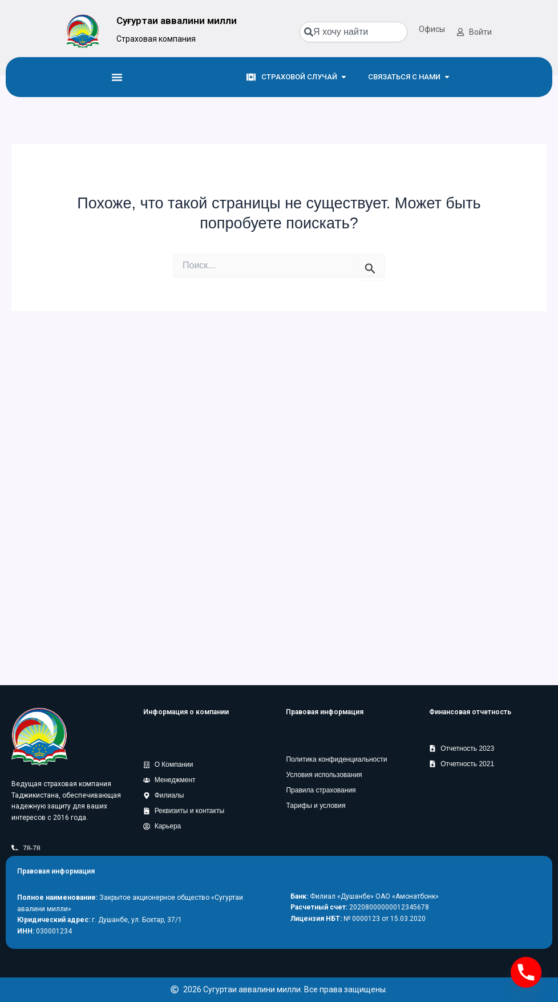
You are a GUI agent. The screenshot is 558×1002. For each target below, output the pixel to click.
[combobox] (353, 32)
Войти (480, 32)
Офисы (432, 29)
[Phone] (526, 972)
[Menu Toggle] (117, 77)
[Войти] (460, 32)
